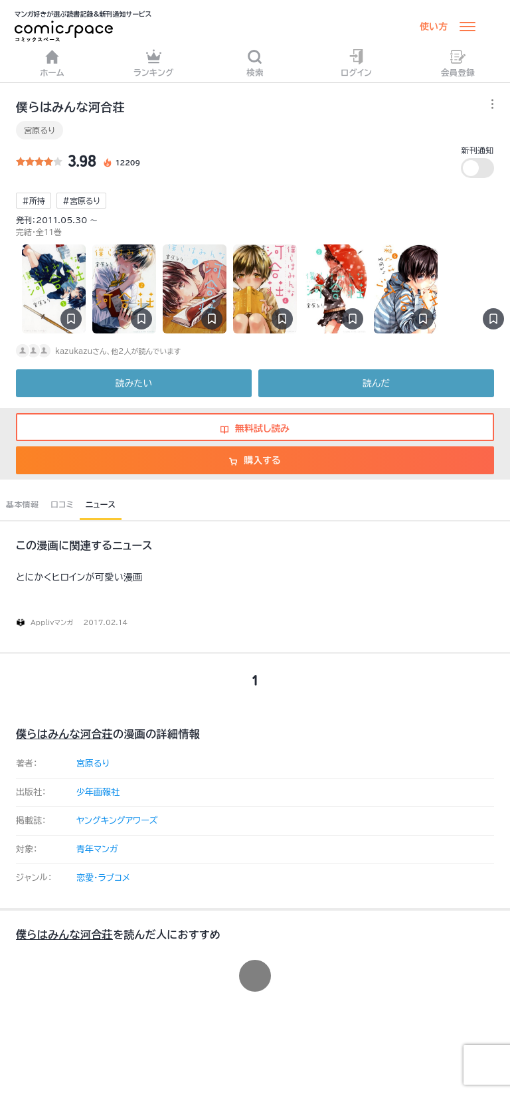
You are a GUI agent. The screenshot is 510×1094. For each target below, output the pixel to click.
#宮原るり (81, 201)
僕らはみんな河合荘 (64, 734)
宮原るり (39, 130)
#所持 (33, 201)
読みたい (134, 383)
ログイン (356, 62)
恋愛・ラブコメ (103, 877)
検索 (255, 62)
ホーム (52, 62)
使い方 (434, 26)
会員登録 (458, 62)
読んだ (376, 383)
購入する (254, 460)
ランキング (153, 62)
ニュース (101, 504)
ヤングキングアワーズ (116, 820)
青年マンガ (97, 849)
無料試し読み (255, 428)
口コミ (62, 504)
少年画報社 (98, 792)
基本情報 (22, 504)
